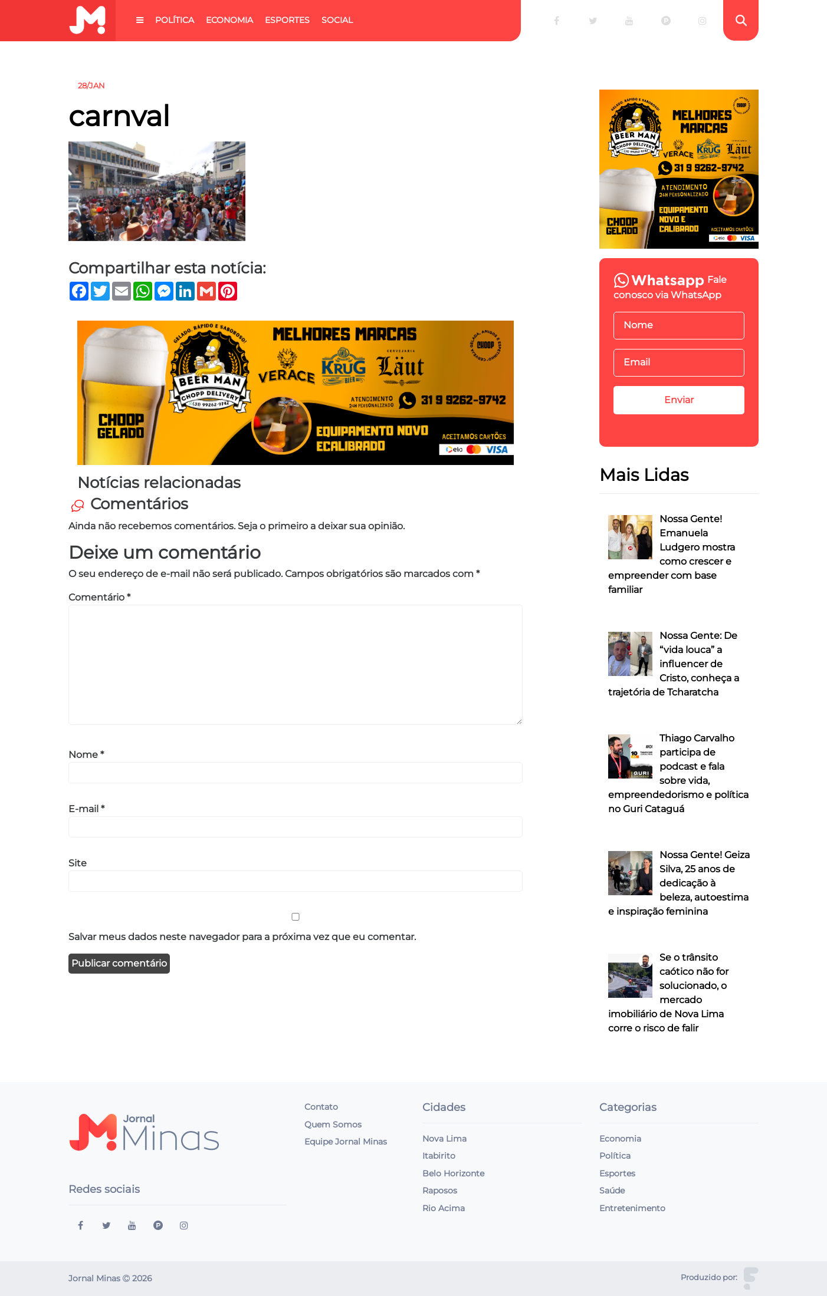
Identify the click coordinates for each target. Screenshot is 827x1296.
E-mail (86, 808)
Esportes (287, 20)
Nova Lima (444, 1138)
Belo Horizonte (453, 1173)
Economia (229, 20)
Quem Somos (333, 1124)
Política (174, 20)
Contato (321, 1107)
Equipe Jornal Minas (345, 1141)
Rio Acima (443, 1208)
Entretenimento (632, 1208)
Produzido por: (709, 1277)
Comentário (99, 597)
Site (77, 863)
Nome (86, 754)
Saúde (612, 1190)
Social (337, 20)
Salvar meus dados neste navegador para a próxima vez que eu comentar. (242, 936)
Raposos (439, 1190)
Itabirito (438, 1155)
